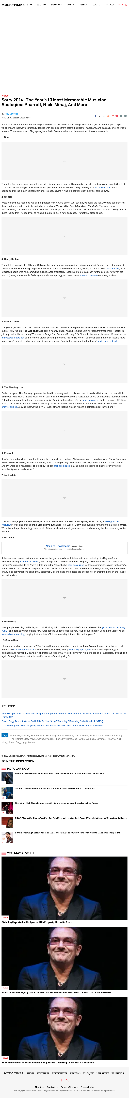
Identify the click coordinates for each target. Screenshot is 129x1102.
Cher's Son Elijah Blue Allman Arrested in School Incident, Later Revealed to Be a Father (56, 803)
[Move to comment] (125, 116)
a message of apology (13, 337)
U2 (18, 735)
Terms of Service (69, 1087)
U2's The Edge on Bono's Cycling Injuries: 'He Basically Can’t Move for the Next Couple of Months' (52, 725)
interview (6, 524)
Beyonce (101, 739)
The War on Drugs (114, 735)
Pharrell (49, 739)
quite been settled (107, 341)
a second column (89, 275)
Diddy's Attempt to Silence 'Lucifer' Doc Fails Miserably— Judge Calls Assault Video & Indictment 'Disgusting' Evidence (71, 818)
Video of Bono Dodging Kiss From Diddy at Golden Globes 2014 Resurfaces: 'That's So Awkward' (56, 992)
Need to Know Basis (58, 546)
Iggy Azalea (29, 742)
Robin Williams (65, 735)
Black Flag (51, 735)
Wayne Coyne (36, 739)
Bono (13, 735)
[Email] (121, 116)
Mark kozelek (81, 735)
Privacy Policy (87, 1087)
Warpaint (90, 739)
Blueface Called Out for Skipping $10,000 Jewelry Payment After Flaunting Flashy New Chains (59, 773)
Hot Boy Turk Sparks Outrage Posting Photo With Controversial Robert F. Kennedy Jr (55, 788)
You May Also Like (21, 853)
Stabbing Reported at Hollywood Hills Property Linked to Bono (37, 922)
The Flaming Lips (19, 739)
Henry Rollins (37, 735)
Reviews (70, 5)
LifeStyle (96, 5)
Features (41, 5)
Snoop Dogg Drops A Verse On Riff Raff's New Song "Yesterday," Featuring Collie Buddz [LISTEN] (52, 721)
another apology (10, 407)
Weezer (25, 735)
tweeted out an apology (13, 634)
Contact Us (52, 1087)
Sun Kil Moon (96, 735)
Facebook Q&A (103, 187)
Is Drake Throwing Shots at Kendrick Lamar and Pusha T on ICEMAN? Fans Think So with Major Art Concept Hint (67, 832)
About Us (39, 1087)
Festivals (110, 5)
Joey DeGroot (11, 114)
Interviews (56, 5)
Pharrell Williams (63, 739)
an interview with (28, 561)
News (29, 5)
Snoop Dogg (14, 742)
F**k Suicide (112, 268)
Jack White (79, 739)
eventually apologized (80, 649)
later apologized (91, 400)
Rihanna (111, 739)
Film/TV (83, 5)
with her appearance (24, 649)
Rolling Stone (112, 521)
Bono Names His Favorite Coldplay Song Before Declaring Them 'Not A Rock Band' (48, 1062)
